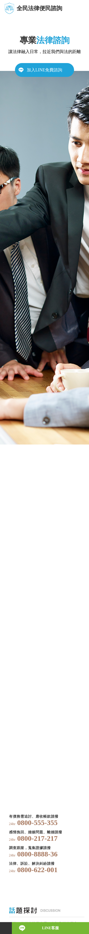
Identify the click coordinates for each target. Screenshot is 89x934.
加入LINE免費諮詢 (44, 70)
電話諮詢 (6, 928)
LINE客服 (50, 928)
